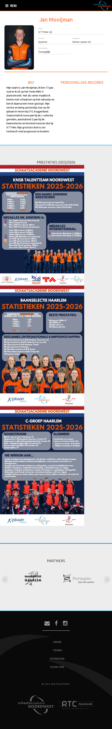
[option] (33, 579)
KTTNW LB (45, 32)
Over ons (57, 666)
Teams (57, 650)
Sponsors (57, 658)
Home (57, 641)
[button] (5, 579)
